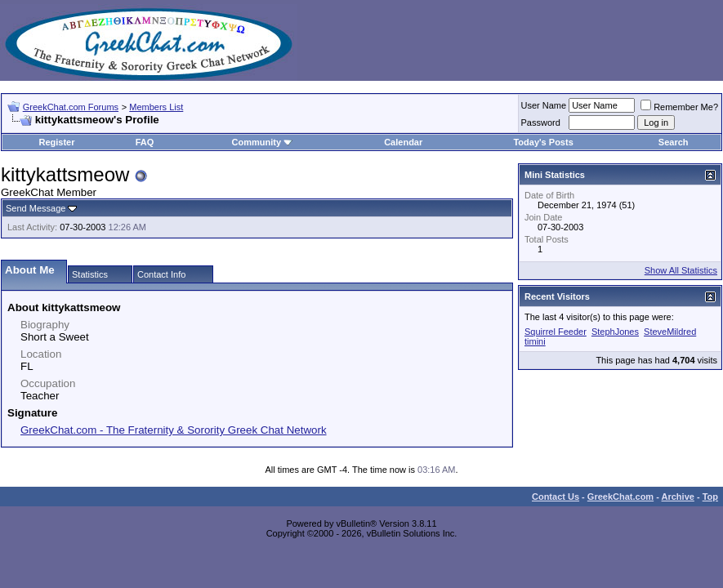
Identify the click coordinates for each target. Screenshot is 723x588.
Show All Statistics (681, 270)
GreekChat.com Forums (70, 107)
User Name (544, 105)
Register (56, 142)
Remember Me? (679, 107)
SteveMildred (670, 331)
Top (710, 496)
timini (535, 341)
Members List (156, 107)
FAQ (145, 142)
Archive (678, 496)
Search (673, 142)
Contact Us (555, 496)
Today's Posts (543, 142)
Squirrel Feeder (555, 331)
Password (540, 122)
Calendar (403, 142)
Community (262, 142)
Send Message (35, 208)
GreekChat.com (620, 496)
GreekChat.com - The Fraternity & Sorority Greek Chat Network (173, 430)
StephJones (615, 331)
